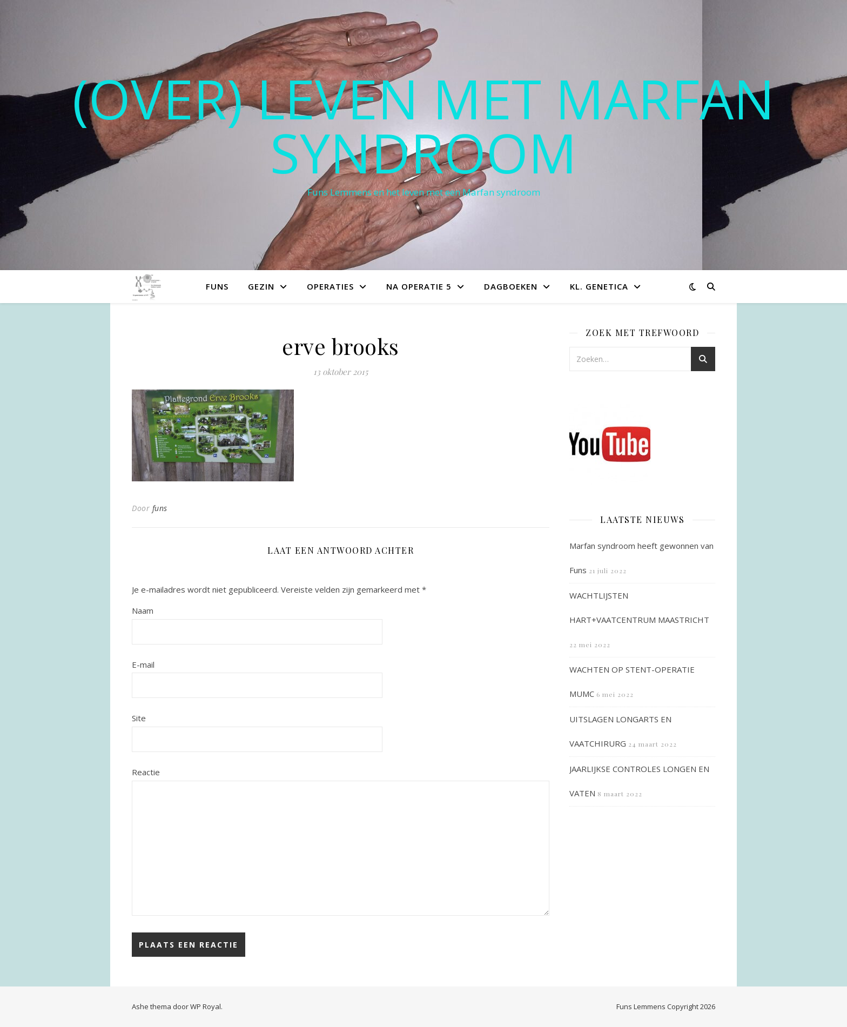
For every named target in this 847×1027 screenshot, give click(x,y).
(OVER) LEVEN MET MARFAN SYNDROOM (423, 125)
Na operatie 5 (419, 286)
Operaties (330, 286)
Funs (217, 286)
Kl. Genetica (599, 286)
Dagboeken (510, 286)
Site (139, 718)
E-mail (143, 664)
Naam (142, 610)
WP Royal (205, 1006)
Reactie (146, 772)
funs (159, 508)
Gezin (261, 286)
